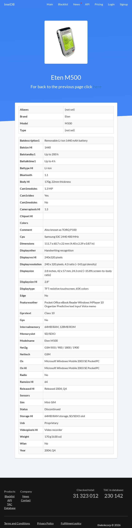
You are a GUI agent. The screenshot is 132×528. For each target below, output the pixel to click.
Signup (124, 4)
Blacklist (63, 4)
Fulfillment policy (71, 523)
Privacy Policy (45, 523)
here (97, 86)
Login (111, 4)
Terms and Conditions (17, 523)
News (76, 4)
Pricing (99, 4)
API (87, 4)
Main (50, 4)
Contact (26, 500)
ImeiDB (9, 4)
